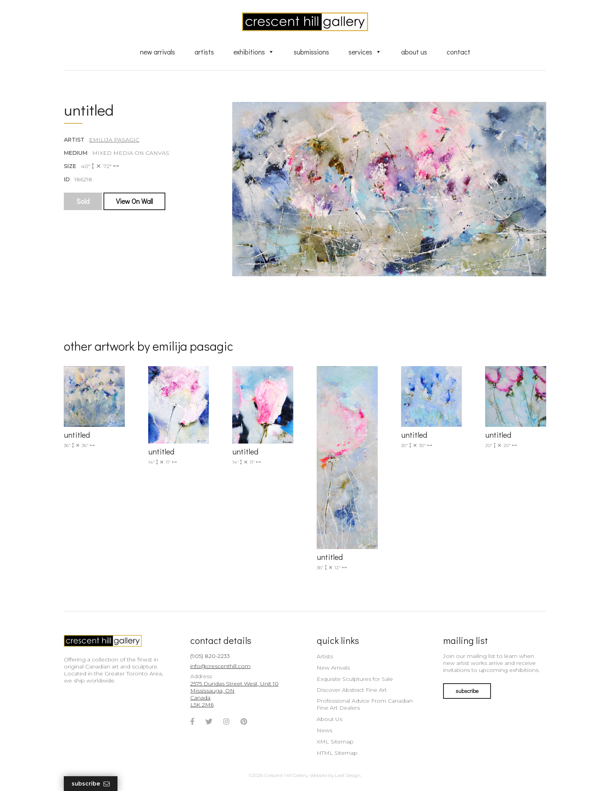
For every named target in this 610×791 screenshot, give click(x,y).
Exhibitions (253, 51)
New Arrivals (157, 51)
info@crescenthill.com (220, 666)
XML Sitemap (335, 741)
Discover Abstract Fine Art (352, 689)
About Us (414, 51)
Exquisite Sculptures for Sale (355, 678)
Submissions (311, 51)
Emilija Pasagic (114, 139)
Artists (204, 51)
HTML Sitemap (337, 752)
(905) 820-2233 (210, 655)
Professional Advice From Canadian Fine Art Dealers (365, 704)
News (324, 730)
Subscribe (91, 783)
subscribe (467, 691)
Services (365, 51)
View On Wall (134, 201)
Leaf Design (348, 775)
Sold (82, 201)
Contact (458, 51)
